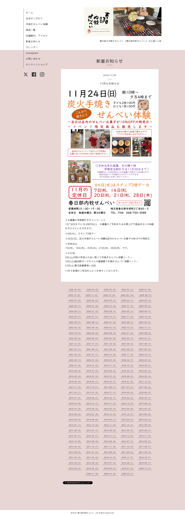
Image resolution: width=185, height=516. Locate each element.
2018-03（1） (92, 381)
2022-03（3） (110, 338)
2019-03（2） (145, 371)
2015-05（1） (110, 409)
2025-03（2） (145, 300)
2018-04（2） (75, 381)
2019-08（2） (75, 371)
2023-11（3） (128, 317)
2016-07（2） (75, 398)
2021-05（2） (110, 349)
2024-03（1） (75, 317)
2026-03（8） (110, 289)
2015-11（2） (110, 403)
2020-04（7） (128, 360)
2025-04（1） (128, 300)
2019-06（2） (110, 371)
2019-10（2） (128, 365)
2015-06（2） (92, 409)
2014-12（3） (110, 414)
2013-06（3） (110, 430)
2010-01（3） (128, 468)
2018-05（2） (145, 376)
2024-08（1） (75, 311)
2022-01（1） (145, 338)
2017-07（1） (128, 387)
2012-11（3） (145, 436)
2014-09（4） (145, 414)
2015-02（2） (75, 414)
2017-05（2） (145, 387)
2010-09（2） (75, 463)
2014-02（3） (145, 419)
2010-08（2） (92, 463)
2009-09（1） (128, 474)
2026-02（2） (128, 289)
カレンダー (32, 47)
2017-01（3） (92, 392)
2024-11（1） (128, 306)
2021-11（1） (92, 344)
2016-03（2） (145, 398)
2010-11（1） (128, 457)
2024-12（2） (110, 306)
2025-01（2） (92, 306)
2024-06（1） (110, 311)
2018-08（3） (128, 376)
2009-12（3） (145, 468)
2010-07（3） (110, 463)
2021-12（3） (75, 344)
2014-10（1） (128, 414)
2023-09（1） (75, 322)
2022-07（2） (128, 333)
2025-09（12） (128, 295)
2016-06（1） (92, 398)
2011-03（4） (75, 457)
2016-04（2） (128, 398)
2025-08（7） (146, 295)
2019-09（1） (145, 365)
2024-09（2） (145, 306)
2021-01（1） (92, 354)
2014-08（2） (75, 419)
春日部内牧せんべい (85, 513)
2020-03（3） (145, 360)
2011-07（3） (92, 452)
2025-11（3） (92, 295)
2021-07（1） (75, 349)
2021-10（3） (110, 344)
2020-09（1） (75, 360)
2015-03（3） (145, 409)
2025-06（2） (92, 300)
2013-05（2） (128, 430)
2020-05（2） (110, 360)
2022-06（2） (145, 333)
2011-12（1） (92, 446)
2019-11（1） (110, 365)
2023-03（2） (75, 327)
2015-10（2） (128, 403)
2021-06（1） (92, 349)
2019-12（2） (92, 365)
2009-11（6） (92, 474)
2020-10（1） (145, 354)
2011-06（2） (110, 452)
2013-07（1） (92, 430)
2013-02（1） (92, 436)
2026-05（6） (75, 289)
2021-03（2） (145, 349)
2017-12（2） (145, 381)
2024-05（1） (128, 311)
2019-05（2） (128, 371)
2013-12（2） (92, 425)
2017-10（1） (92, 387)
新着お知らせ (33, 41)
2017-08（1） (110, 387)
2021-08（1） (145, 344)
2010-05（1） (145, 463)
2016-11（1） (110, 392)
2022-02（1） (128, 338)
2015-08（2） (145, 403)
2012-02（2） (75, 446)
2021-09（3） (128, 344)
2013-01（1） (110, 436)
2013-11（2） (110, 425)
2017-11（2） (75, 387)
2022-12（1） (128, 327)
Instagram (32, 52)
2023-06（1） (128, 322)
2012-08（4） (110, 441)
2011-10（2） (128, 446)
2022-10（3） (75, 333)
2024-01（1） (92, 317)
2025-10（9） (109, 295)
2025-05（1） (110, 300)
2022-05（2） (75, 338)
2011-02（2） (92, 457)
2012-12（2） (128, 436)
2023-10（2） (145, 317)
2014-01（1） (75, 425)
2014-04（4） (128, 419)
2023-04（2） (145, 322)
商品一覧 (31, 29)
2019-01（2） (92, 376)
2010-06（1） (128, 463)
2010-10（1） (145, 457)
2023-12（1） (110, 317)
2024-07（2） (92, 311)
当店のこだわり (34, 18)
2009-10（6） (110, 474)
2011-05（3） (128, 452)
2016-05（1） (110, 398)
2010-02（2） (110, 468)
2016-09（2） (128, 392)
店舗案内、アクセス (37, 35)
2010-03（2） (92, 468)
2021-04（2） (128, 349)
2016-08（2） (145, 392)
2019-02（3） (75, 376)
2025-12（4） (74, 295)
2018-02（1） (110, 381)
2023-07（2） (110, 322)
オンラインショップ (37, 64)
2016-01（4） (75, 403)
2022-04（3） (92, 338)
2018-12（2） (110, 376)
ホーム (29, 12)
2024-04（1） (145, 311)
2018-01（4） (128, 381)
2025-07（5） (75, 300)
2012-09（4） (92, 441)
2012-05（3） (145, 441)
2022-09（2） (92, 333)
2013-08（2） (75, 430)
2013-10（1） (128, 425)
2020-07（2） (92, 360)
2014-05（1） (110, 419)
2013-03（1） (75, 436)
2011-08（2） (75, 452)
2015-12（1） (92, 403)
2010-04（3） (75, 468)
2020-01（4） (75, 365)
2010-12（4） (110, 457)
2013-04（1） (145, 430)
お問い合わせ (33, 58)
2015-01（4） (92, 414)
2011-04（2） (145, 452)
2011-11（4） (110, 446)
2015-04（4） (128, 409)
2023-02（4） (92, 327)
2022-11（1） (145, 327)
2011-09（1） (145, 446)
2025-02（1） (75, 306)
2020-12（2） (110, 354)
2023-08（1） (92, 322)
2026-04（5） (92, 289)
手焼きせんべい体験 (37, 24)
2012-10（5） (75, 441)
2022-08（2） (110, 333)
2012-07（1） (128, 441)
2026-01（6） (145, 289)
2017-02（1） (75, 392)
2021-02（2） (75, 354)
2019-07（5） (92, 371)
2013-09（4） (145, 425)
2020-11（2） (128, 354)
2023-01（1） (110, 327)
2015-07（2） (75, 409)
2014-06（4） (92, 419)
